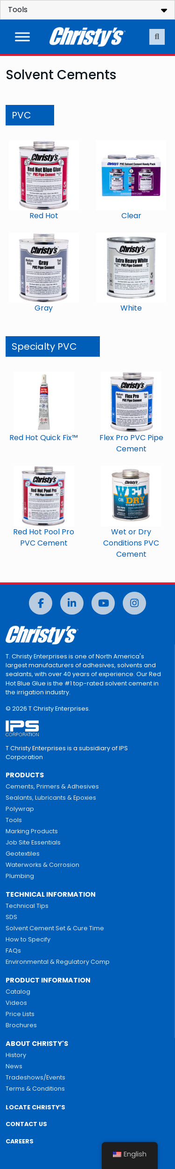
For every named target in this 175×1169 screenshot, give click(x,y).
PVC (21, 115)
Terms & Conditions (35, 1089)
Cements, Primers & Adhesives (52, 786)
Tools (14, 820)
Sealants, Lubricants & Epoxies (51, 798)
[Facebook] (40, 603)
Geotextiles (23, 854)
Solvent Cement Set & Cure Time (55, 928)
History (16, 1055)
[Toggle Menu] (22, 36)
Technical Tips (27, 906)
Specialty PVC (44, 346)
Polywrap (20, 809)
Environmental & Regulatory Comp (58, 962)
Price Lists (20, 1014)
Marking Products (32, 831)
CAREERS (20, 1141)
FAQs (13, 951)
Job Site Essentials (33, 842)
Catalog (18, 992)
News (14, 1066)
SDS (11, 917)
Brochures (21, 1025)
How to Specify (28, 939)
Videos (16, 1003)
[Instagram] (134, 603)
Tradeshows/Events (35, 1077)
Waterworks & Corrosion (42, 865)
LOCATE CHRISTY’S (35, 1107)
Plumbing (20, 876)
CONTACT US (26, 1124)
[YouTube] (103, 603)
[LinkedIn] (72, 603)
